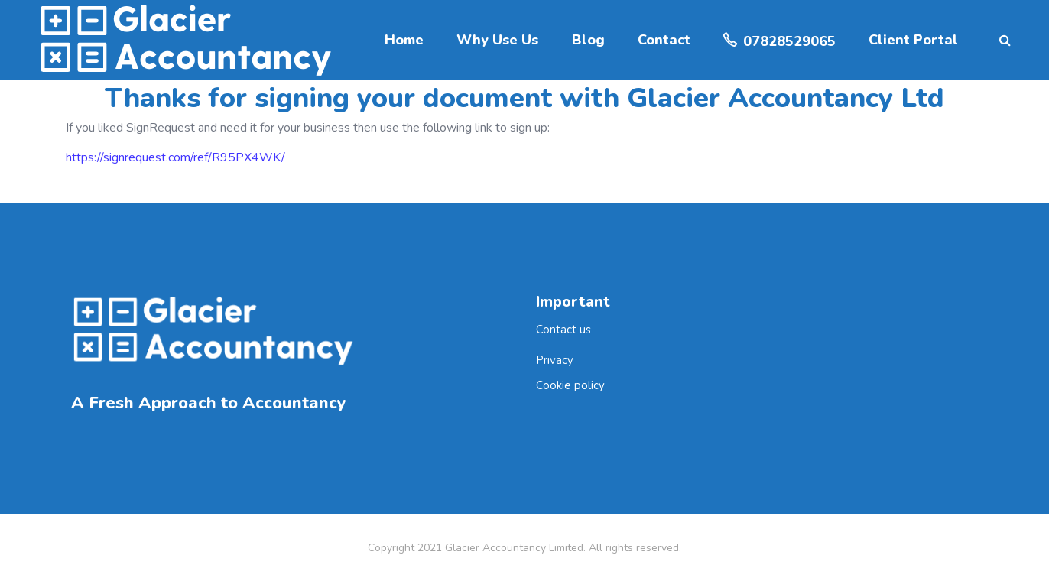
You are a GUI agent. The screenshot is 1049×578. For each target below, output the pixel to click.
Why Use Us (497, 40)
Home (404, 40)
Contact (664, 40)
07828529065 (789, 41)
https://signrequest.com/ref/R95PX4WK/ (175, 157)
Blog (588, 40)
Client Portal (913, 40)
